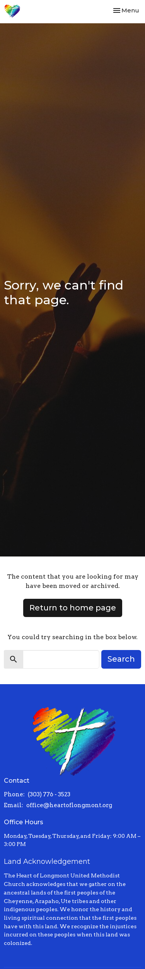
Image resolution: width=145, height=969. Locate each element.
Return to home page (72, 607)
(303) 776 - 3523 (49, 794)
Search (121, 659)
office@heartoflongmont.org (69, 805)
